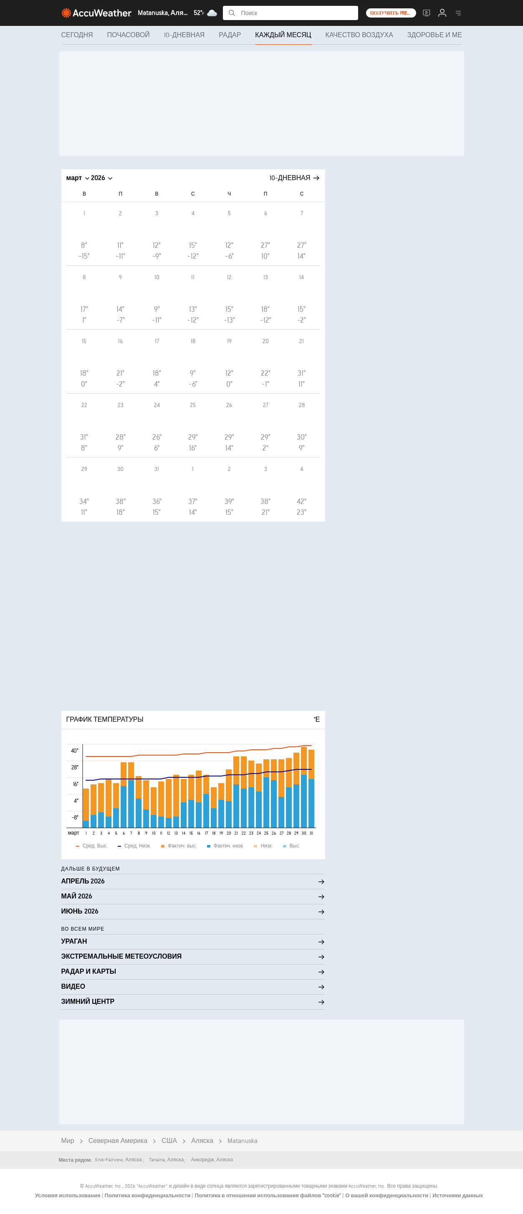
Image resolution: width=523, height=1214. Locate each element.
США (169, 1141)
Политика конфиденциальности (148, 1195)
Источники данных (457, 1195)
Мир (67, 1141)
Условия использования (68, 1195)
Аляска (202, 1141)
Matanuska (242, 1141)
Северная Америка (118, 1141)
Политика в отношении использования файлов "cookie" (268, 1195)
